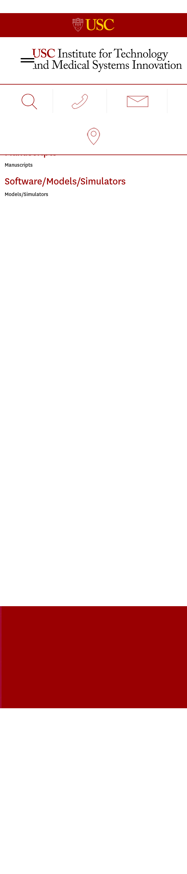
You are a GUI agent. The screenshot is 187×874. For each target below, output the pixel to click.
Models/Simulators (26, 194)
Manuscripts (19, 165)
